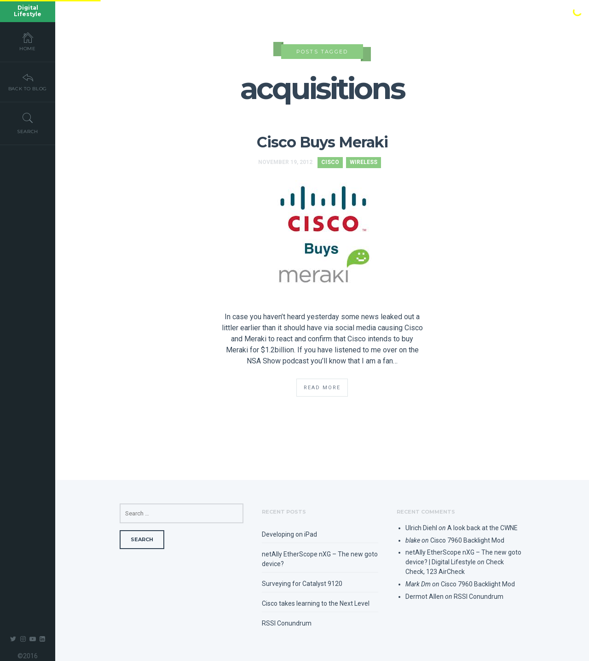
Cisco (330, 162)
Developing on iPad (289, 534)
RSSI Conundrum (287, 623)
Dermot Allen (424, 596)
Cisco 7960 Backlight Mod (467, 540)
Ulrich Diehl (421, 528)
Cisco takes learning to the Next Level (316, 603)
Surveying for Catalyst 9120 (302, 583)
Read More (322, 388)
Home (28, 41)
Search (28, 123)
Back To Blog (28, 81)
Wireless (363, 162)
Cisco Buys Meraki (322, 142)
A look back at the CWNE (482, 528)
